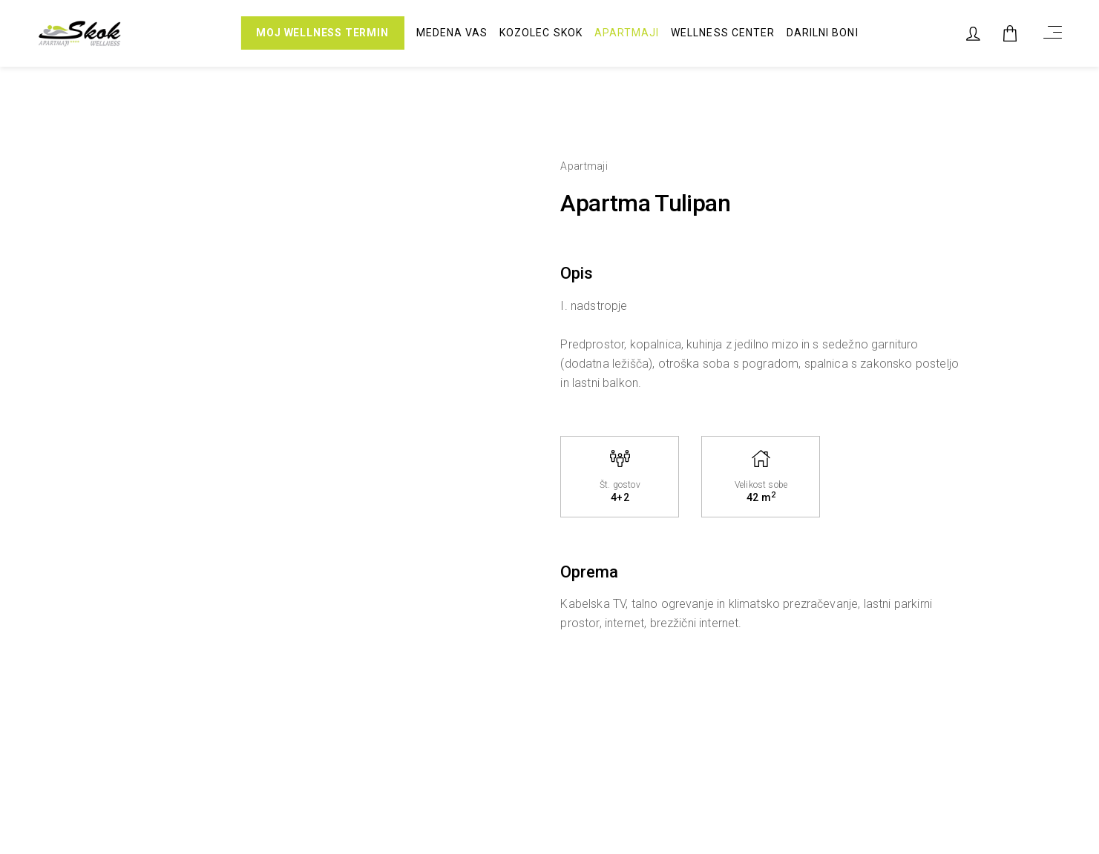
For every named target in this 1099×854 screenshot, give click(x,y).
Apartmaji (626, 33)
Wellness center (723, 33)
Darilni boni (823, 33)
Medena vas (452, 33)
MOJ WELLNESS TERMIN (322, 33)
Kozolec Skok (541, 33)
